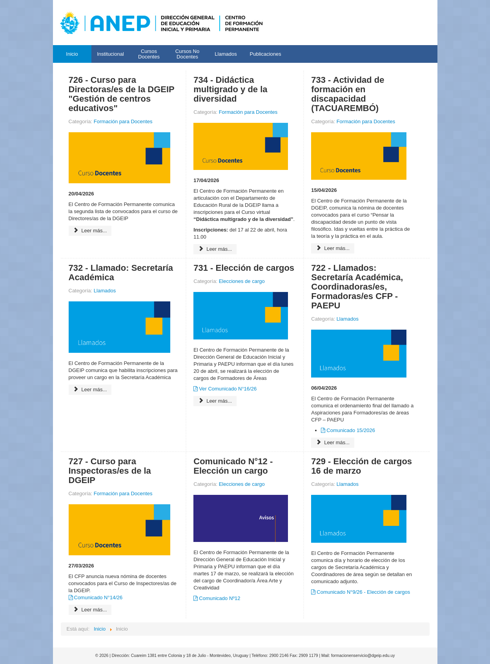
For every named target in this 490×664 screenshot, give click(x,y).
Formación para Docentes (123, 121)
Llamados (226, 54)
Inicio (72, 54)
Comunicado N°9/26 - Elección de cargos (363, 592)
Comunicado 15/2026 (350, 430)
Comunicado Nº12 (219, 598)
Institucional (110, 54)
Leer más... (90, 230)
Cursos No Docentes (187, 54)
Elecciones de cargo (242, 281)
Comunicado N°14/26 (98, 597)
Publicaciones (265, 54)
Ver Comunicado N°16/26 (228, 389)
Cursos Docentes (149, 54)
